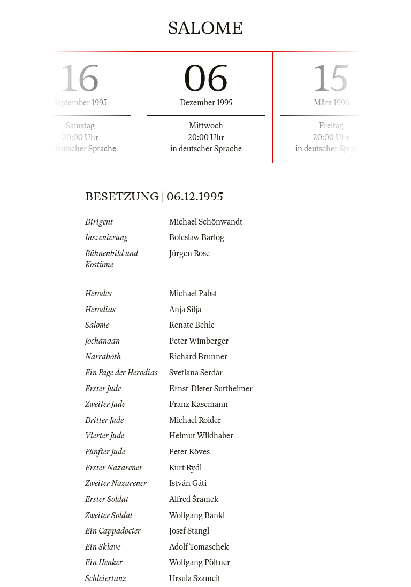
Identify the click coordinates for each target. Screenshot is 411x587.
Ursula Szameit (194, 578)
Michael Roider (195, 420)
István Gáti (188, 483)
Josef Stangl (189, 531)
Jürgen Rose (189, 253)
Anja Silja (185, 309)
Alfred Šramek (193, 499)
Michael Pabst (193, 293)
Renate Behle (192, 325)
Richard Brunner (198, 356)
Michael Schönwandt (205, 222)
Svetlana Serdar (196, 372)
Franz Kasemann (198, 404)
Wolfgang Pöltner (199, 562)
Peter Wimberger (199, 341)
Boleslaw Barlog (196, 237)
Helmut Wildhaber (201, 435)
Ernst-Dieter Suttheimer (211, 388)
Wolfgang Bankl (197, 515)
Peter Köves (189, 451)
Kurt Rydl (185, 468)
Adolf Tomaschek (199, 547)
